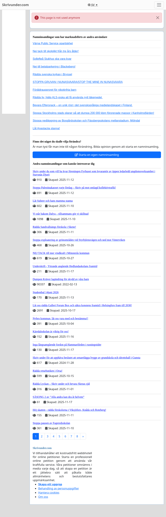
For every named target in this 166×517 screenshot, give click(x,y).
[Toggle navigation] (159, 4)
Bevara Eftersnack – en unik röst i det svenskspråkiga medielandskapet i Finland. (82, 105)
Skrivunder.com (15, 4)
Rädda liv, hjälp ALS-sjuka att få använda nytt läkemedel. (68, 97)
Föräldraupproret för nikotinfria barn (54, 89)
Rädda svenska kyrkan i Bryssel (52, 74)
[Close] (158, 18)
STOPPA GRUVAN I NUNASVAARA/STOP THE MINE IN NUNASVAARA (78, 82)
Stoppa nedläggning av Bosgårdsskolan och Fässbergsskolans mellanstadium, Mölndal (86, 120)
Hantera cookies (48, 492)
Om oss (43, 497)
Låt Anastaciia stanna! (46, 128)
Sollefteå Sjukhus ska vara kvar (52, 58)
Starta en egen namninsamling (97, 155)
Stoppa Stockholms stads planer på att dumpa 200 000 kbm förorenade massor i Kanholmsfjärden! (93, 113)
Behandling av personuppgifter (58, 488)
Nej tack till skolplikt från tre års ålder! (56, 51)
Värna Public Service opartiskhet (53, 43)
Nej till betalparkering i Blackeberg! (54, 66)
